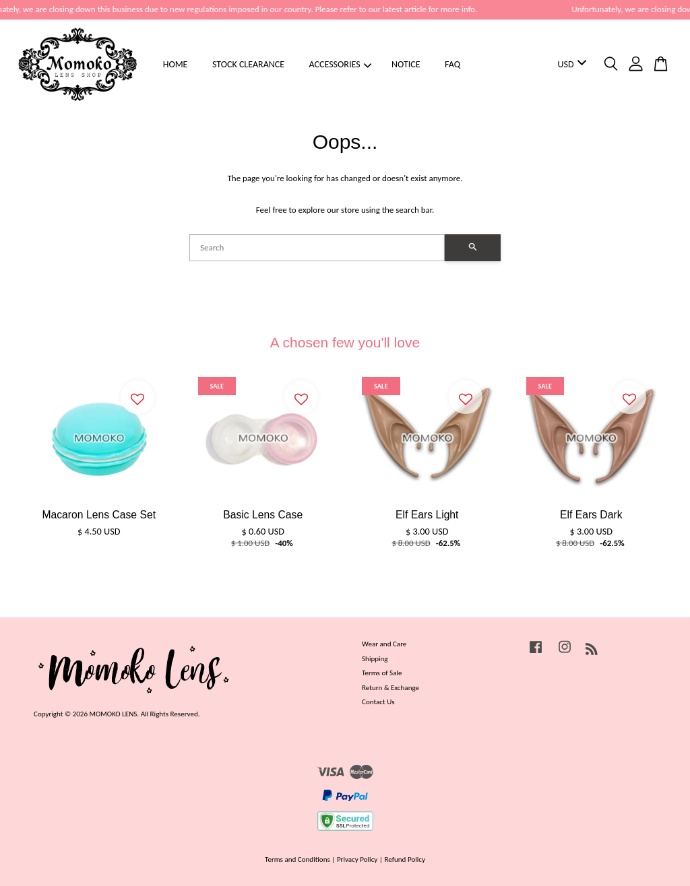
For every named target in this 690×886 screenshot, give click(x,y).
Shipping (375, 658)
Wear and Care (384, 643)
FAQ (452, 64)
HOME (175, 64)
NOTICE (405, 64)
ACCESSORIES (340, 64)
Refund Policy (404, 859)
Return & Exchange (390, 687)
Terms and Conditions (297, 859)
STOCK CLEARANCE (248, 64)
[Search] (317, 247)
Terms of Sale (382, 672)
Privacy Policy (357, 859)
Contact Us (378, 701)
